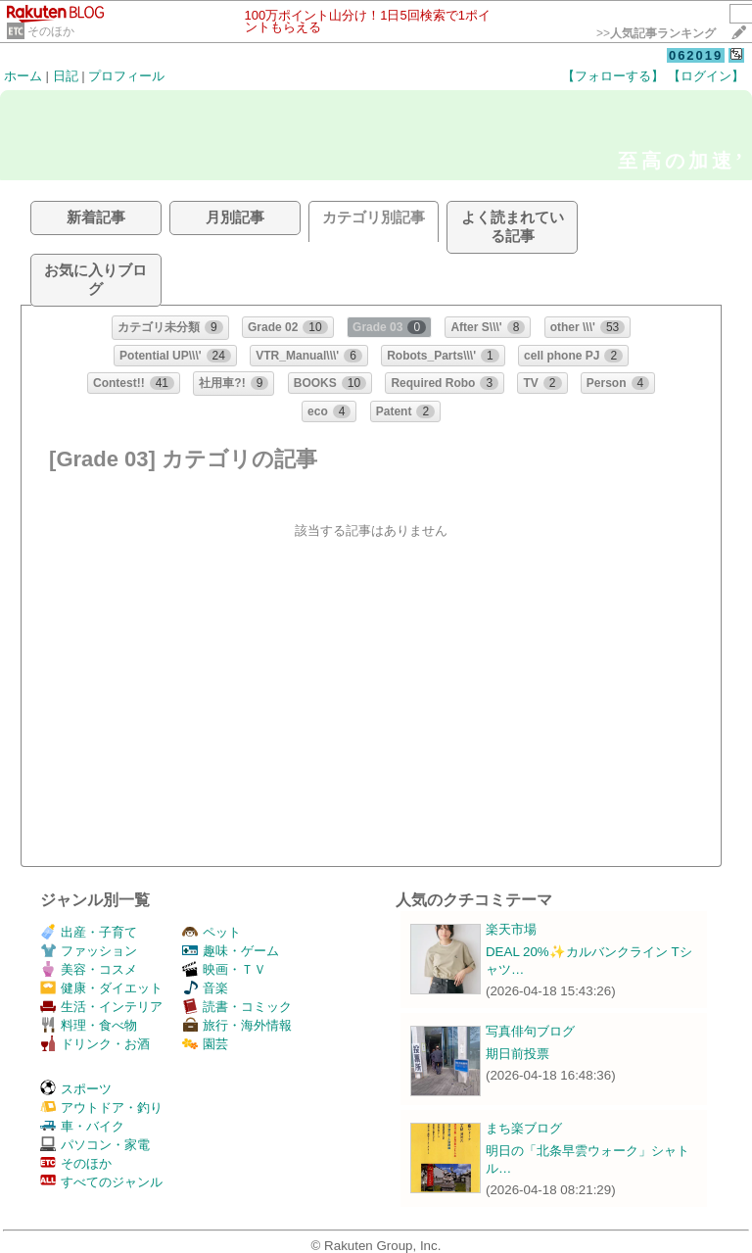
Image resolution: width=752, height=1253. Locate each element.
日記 (65, 76)
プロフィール (126, 76)
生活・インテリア (101, 1006)
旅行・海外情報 (237, 1025)
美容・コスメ (88, 969)
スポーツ (76, 1089)
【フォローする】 (613, 76)
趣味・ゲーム (230, 950)
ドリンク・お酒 (95, 1043)
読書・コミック (237, 1006)
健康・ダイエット (101, 988)
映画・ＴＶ (224, 969)
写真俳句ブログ (530, 1031)
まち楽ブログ (524, 1128)
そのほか (50, 31)
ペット (211, 932)
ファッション (88, 950)
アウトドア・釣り (101, 1107)
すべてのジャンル (101, 1182)
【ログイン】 (706, 76)
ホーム (23, 76)
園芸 (205, 1043)
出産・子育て (88, 932)
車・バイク (82, 1126)
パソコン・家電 (95, 1144)
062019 (696, 55)
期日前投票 (517, 1053)
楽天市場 (511, 929)
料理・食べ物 (88, 1025)
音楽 (205, 988)
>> (656, 33)
